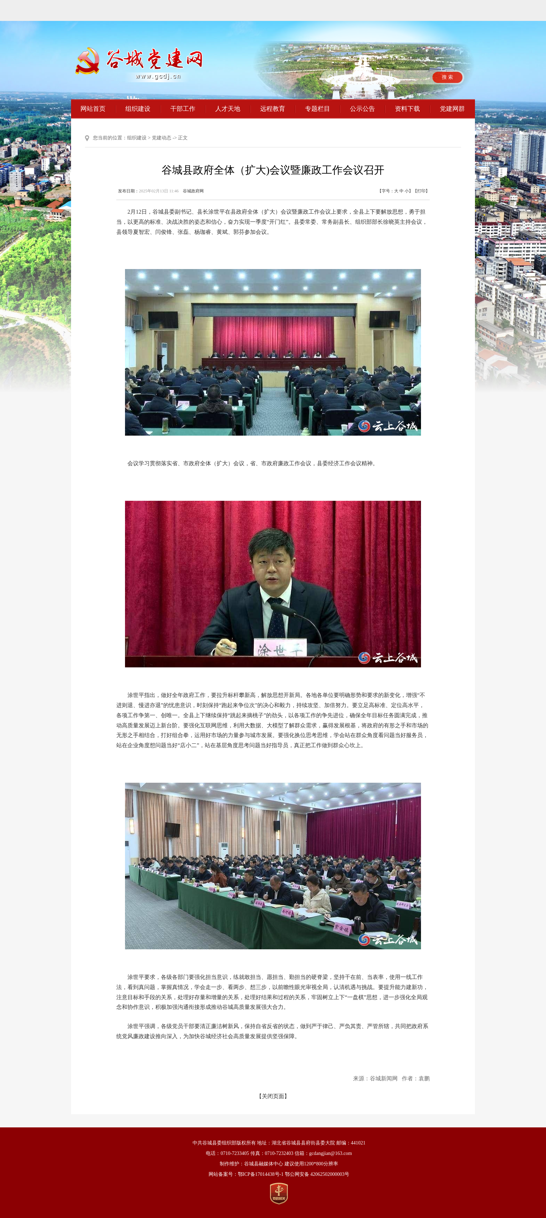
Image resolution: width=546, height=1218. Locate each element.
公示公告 (362, 108)
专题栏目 (317, 108)
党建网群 (452, 108)
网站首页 (93, 108)
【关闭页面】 (273, 1096)
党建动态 (161, 137)
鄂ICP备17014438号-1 (260, 1174)
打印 (421, 191)
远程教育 (272, 108)
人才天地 (227, 108)
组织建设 (137, 108)
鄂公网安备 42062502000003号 (317, 1174)
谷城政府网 (193, 191)
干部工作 (182, 108)
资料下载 (407, 108)
